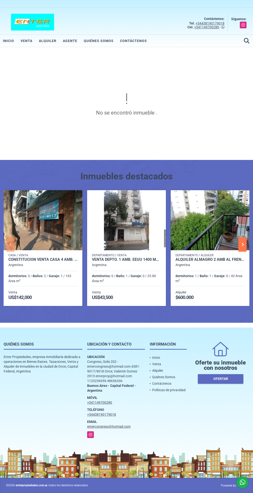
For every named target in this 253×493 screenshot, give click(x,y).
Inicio (8, 41)
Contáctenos (133, 41)
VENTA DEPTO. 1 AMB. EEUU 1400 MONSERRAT (126, 260)
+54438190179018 (210, 23)
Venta (26, 41)
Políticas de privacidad (169, 390)
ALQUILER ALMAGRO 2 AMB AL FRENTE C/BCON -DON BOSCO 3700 (210, 260)
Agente (70, 41)
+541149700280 (206, 27)
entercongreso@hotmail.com (109, 426)
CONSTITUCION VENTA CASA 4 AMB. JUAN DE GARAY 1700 (43, 260)
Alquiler (47, 41)
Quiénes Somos (99, 41)
